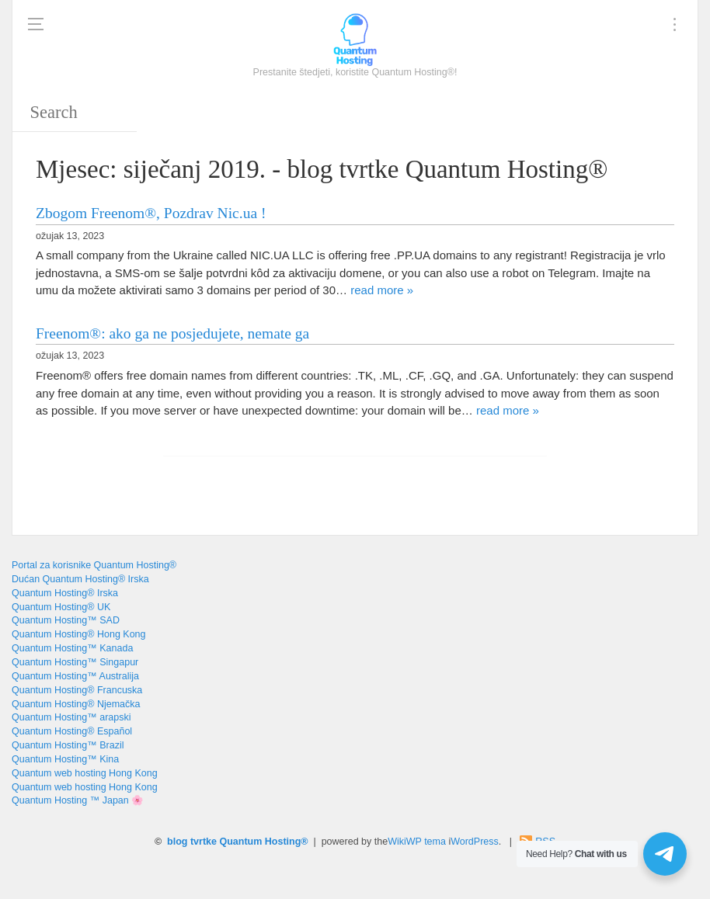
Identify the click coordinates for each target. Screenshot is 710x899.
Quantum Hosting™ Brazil (68, 745)
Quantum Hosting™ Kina (65, 759)
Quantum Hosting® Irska (65, 593)
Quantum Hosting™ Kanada (72, 648)
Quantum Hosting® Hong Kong (79, 634)
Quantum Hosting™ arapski (71, 717)
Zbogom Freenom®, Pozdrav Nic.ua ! (151, 213)
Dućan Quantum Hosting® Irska (80, 579)
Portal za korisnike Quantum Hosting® (94, 565)
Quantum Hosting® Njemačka (76, 704)
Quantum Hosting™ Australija (75, 676)
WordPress (475, 841)
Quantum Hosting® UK (61, 607)
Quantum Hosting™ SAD (66, 620)
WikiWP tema (417, 841)
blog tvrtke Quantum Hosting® (237, 841)
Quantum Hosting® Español (72, 731)
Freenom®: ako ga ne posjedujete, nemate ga (172, 333)
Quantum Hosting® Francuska (77, 690)
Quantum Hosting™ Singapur (75, 662)
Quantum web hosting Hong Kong (85, 773)
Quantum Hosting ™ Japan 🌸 (78, 800)
